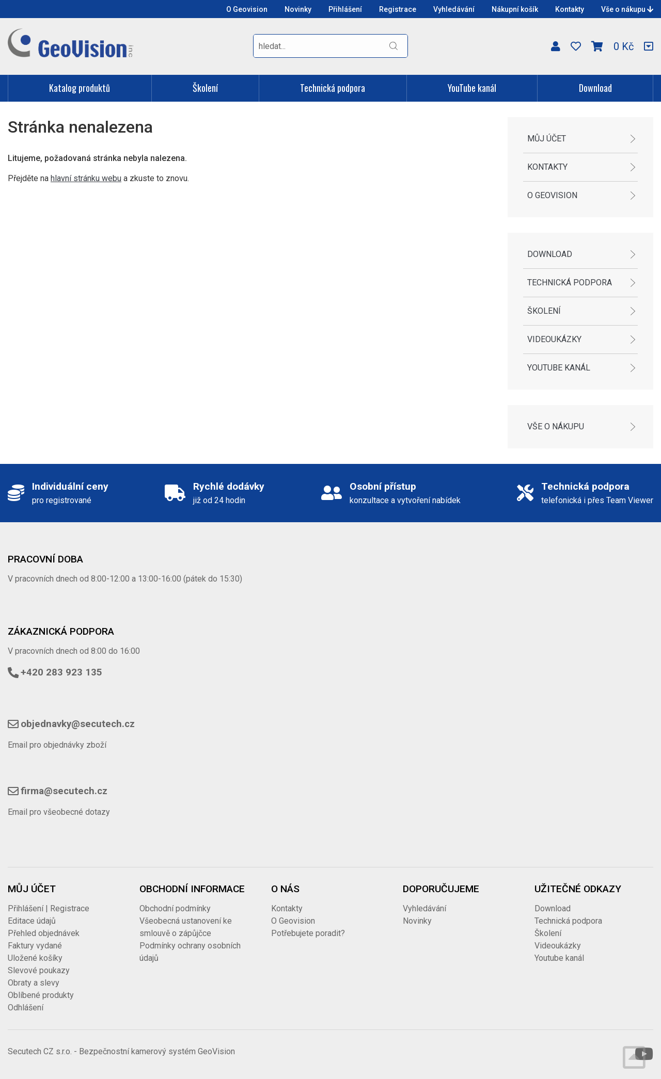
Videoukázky (554, 339)
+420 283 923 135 (61, 672)
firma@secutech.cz (64, 791)
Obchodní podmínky (175, 908)
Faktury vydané (35, 946)
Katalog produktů (79, 87)
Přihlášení (345, 9)
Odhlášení (25, 1007)
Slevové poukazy (39, 970)
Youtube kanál (558, 368)
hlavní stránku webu (86, 178)
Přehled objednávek (44, 933)
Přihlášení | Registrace (48, 908)
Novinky (298, 9)
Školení (205, 87)
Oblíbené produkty (41, 995)
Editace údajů (32, 921)
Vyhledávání (454, 9)
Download (595, 87)
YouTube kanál (472, 87)
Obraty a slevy (33, 983)
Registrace (397, 9)
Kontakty (569, 9)
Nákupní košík (515, 9)
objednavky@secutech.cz (78, 724)
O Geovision (246, 9)
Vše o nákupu (627, 9)
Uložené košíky (35, 958)
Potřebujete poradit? (308, 933)
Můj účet (546, 138)
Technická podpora (332, 87)
